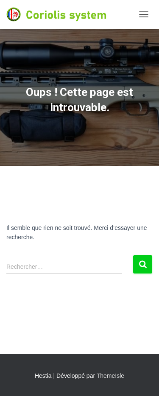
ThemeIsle (110, 375)
